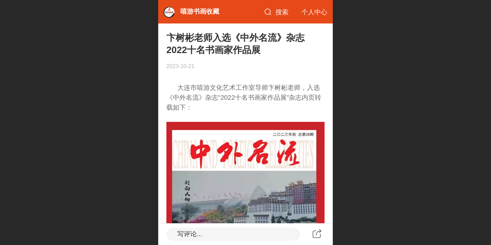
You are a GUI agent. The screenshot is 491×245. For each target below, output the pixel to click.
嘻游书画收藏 (199, 11)
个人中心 (314, 12)
